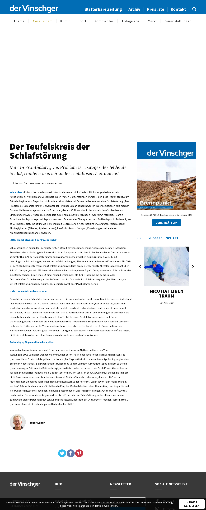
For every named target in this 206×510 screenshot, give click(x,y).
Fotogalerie (131, 21)
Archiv (134, 9)
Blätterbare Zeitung (103, 9)
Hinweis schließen (191, 504)
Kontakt (178, 9)
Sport (82, 21)
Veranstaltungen (178, 21)
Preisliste (155, 9)
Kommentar (103, 21)
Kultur (65, 21)
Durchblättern (167, 223)
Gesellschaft (42, 21)
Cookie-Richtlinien (111, 502)
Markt (152, 21)
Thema (19, 21)
